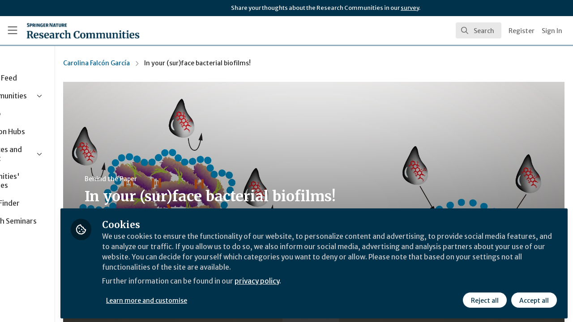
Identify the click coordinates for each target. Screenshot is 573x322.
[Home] (83, 30)
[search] (478, 30)
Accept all (533, 298)
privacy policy (319, 280)
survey (410, 8)
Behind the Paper (169, 179)
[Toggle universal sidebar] (12, 30)
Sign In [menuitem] (552, 31)
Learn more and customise (206, 298)
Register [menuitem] (522, 31)
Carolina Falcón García (155, 63)
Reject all (484, 298)
